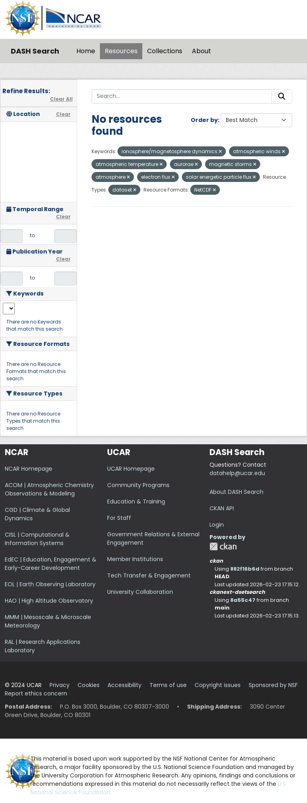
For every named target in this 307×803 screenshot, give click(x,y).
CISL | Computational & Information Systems (37, 539)
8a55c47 (242, 600)
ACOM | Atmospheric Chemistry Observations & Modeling (49, 489)
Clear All (61, 99)
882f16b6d (244, 569)
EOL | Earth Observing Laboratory (50, 584)
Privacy (60, 685)
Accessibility (125, 685)
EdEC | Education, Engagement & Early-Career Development (50, 563)
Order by (204, 120)
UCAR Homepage (131, 469)
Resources (121, 51)
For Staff (119, 518)
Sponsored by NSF (273, 685)
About (201, 51)
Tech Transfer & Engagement (149, 575)
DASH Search (35, 51)
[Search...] (182, 96)
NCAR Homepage (28, 469)
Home (85, 51)
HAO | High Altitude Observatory (49, 601)
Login (216, 525)
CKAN (223, 546)
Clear (63, 114)
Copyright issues (218, 685)
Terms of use (168, 685)
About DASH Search (236, 492)
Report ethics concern (36, 693)
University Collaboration (140, 592)
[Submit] (281, 96)
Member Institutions (135, 559)
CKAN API (221, 508)
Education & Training (136, 501)
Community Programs (138, 485)
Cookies (89, 685)
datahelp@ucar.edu (237, 473)
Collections (164, 51)
